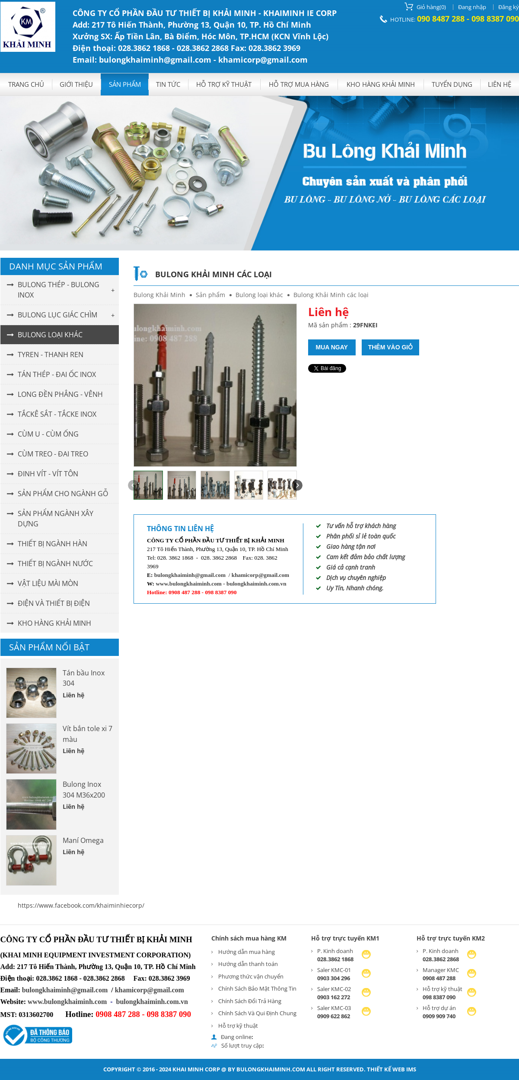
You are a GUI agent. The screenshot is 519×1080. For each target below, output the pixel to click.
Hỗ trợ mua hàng (299, 84)
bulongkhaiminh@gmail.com (190, 575)
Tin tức (168, 84)
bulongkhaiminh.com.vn (256, 583)
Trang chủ (26, 84)
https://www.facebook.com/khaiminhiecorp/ (81, 905)
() (425, 6)
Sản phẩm (125, 84)
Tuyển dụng (452, 84)
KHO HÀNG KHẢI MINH (381, 84)
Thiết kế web (386, 1069)
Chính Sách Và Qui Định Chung (257, 1013)
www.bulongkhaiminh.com (189, 583)
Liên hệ (499, 84)
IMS (411, 1069)
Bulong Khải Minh (159, 295)
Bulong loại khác (259, 295)
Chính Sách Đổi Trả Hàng (249, 1001)
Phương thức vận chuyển (250, 976)
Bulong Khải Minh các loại (331, 295)
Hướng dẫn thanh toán (248, 964)
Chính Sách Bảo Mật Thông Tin (257, 988)
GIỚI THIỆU (76, 84)
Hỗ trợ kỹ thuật (224, 84)
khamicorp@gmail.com (260, 575)
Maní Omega (83, 840)
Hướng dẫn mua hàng (246, 952)
